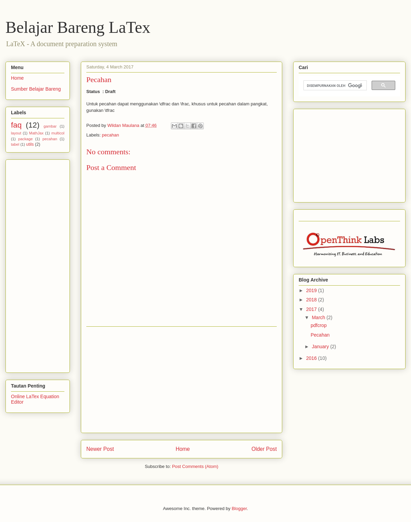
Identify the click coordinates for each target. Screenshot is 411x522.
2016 (312, 358)
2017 (312, 309)
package (25, 139)
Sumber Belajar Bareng (36, 89)
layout (16, 133)
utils (30, 144)
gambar (50, 126)
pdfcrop (319, 325)
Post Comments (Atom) (195, 466)
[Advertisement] (181, 380)
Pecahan (320, 335)
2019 (312, 290)
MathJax (36, 133)
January (321, 346)
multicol (57, 133)
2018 (312, 299)
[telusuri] (334, 85)
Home (183, 449)
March (319, 317)
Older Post (264, 449)
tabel (15, 144)
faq (16, 125)
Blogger (239, 508)
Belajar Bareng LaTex (77, 27)
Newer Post (100, 449)
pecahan (110, 135)
